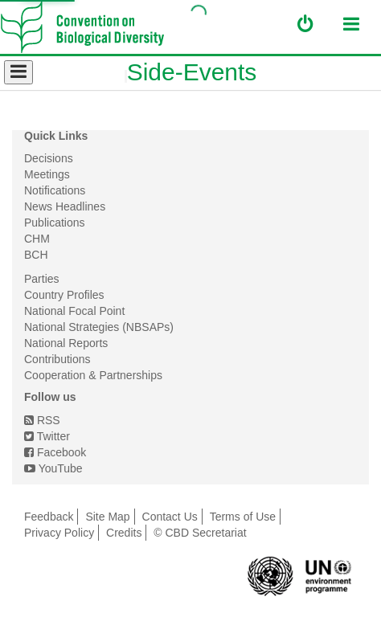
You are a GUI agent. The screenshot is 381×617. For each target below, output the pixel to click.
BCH (36, 254)
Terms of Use (243, 516)
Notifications (54, 190)
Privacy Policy (59, 532)
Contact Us (170, 516)
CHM (37, 238)
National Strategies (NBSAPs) (99, 327)
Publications (54, 222)
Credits (123, 532)
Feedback (48, 516)
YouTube (53, 468)
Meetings (47, 174)
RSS (42, 420)
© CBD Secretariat (200, 532)
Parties (41, 278)
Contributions (57, 359)
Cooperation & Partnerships (93, 375)
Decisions (48, 158)
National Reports (66, 343)
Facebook (55, 452)
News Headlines (64, 206)
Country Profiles (64, 294)
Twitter (47, 436)
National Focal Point (74, 310)
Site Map (107, 516)
